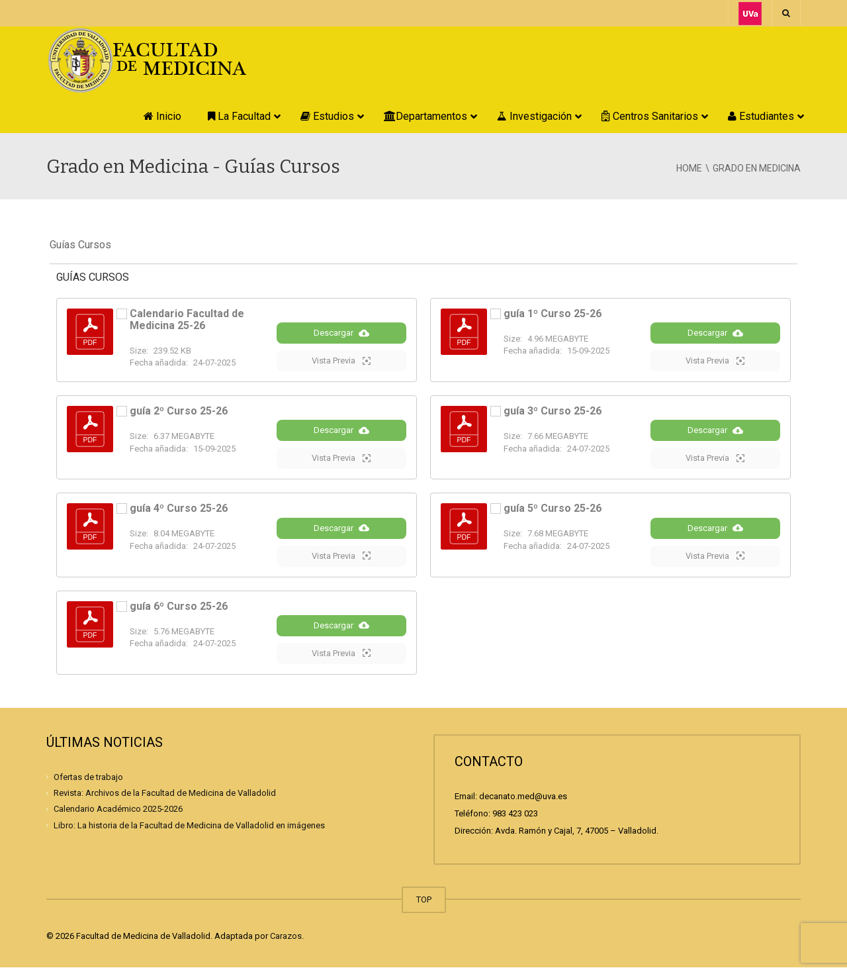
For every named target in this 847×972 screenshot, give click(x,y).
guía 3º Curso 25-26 (553, 412)
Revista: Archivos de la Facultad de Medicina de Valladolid (165, 797)
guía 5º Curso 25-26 (553, 511)
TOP (423, 904)
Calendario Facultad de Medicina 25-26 (187, 319)
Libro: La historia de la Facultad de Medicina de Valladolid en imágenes (189, 829)
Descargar (341, 333)
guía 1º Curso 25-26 (553, 313)
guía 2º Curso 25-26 (179, 412)
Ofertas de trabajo (88, 782)
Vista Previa (341, 361)
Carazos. (287, 941)
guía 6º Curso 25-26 (179, 609)
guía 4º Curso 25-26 (179, 511)
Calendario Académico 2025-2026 (118, 813)
